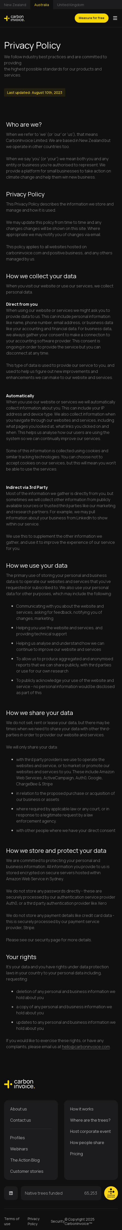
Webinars (19, 1148)
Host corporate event (90, 1131)
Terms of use (11, 1221)
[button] (115, 18)
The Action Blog (25, 1160)
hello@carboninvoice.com (86, 1046)
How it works (82, 1108)
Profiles (17, 1137)
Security (58, 1221)
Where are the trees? (90, 1120)
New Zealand (15, 4)
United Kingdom (70, 4)
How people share (87, 1142)
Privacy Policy (33, 1221)
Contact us (20, 1120)
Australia (41, 4)
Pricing (76, 1153)
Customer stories (26, 1171)
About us (18, 1108)
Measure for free (91, 18)
